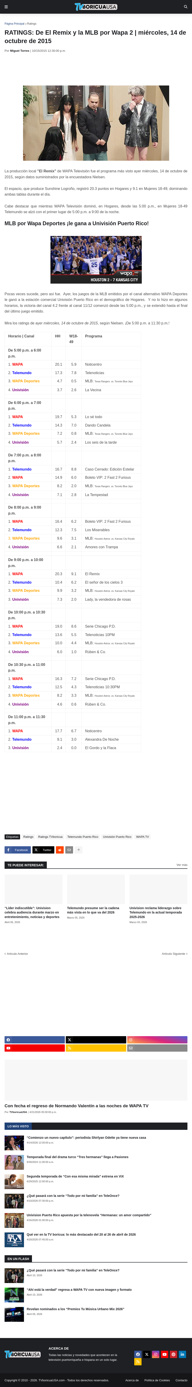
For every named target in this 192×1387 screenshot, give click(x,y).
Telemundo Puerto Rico (82, 836)
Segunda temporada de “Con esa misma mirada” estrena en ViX (75, 1176)
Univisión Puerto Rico (117, 836)
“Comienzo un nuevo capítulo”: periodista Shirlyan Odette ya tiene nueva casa (86, 1137)
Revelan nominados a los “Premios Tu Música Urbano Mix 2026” (75, 1309)
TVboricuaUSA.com (52, 1380)
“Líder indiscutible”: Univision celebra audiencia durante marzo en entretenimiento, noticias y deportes (32, 912)
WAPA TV (142, 836)
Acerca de (132, 1380)
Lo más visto (18, 1126)
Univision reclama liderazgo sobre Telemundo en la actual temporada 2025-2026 (155, 912)
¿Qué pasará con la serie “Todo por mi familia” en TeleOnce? (73, 1196)
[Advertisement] (88, 69)
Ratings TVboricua (50, 836)
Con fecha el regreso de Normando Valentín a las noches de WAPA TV (76, 1105)
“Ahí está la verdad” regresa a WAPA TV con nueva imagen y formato (79, 1289)
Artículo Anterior (17, 953)
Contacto (181, 1380)
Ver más (181, 865)
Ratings (32, 23)
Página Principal (14, 23)
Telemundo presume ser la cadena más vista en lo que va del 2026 (93, 910)
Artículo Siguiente (173, 953)
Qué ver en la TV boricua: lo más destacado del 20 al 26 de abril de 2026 (81, 1234)
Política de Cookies (157, 1380)
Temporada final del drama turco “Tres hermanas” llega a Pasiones (78, 1157)
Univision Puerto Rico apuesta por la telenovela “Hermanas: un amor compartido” (89, 1215)
